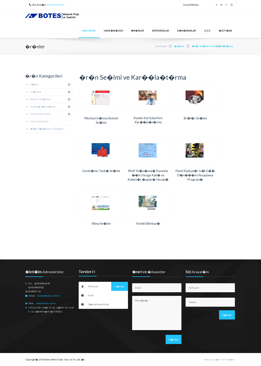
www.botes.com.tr (46, 303)
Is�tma (50, 84)
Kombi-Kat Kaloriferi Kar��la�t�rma (148, 120)
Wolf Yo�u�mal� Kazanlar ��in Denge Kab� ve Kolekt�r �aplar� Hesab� (148, 175)
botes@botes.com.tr (48, 295)
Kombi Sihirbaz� (148, 223)
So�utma (50, 92)
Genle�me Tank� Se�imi (101, 171)
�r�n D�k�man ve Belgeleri (47, 128)
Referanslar (160, 30)
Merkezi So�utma (50, 99)
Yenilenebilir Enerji (50, 114)
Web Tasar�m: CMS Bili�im (219, 359)
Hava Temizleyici (39, 121)
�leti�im (225, 30)
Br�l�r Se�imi (195, 118)
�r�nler (137, 30)
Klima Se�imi (101, 223)
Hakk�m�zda (113, 30)
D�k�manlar (186, 30)
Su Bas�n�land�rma (50, 107)
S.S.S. (207, 30)
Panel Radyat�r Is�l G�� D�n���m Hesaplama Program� (195, 175)
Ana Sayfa (89, 30)
